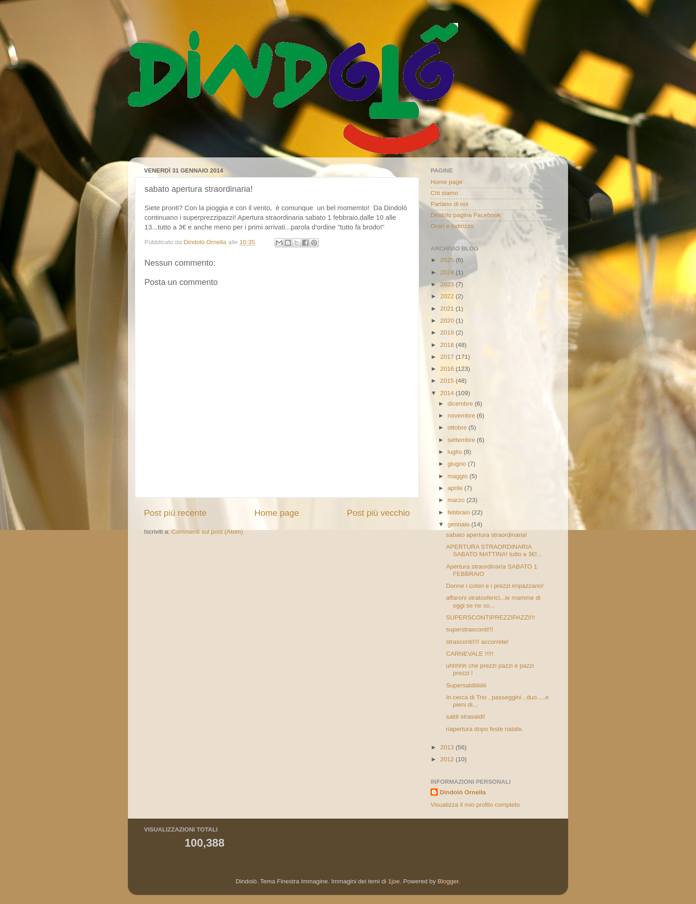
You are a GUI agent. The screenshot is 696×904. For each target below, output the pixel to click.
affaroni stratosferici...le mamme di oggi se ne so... (493, 601)
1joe (394, 881)
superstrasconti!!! (469, 629)
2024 (448, 272)
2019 (448, 332)
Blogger (447, 881)
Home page (276, 513)
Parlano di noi (450, 204)
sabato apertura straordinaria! (486, 534)
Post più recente (175, 513)
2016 (448, 368)
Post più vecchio (378, 513)
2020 (448, 320)
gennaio (459, 524)
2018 (448, 344)
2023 (448, 284)
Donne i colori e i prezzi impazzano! (495, 585)
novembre (462, 415)
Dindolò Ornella (463, 792)
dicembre (461, 403)
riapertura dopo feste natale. (485, 728)
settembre (462, 439)
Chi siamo (444, 193)
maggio (458, 476)
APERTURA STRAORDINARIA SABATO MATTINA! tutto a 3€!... (494, 550)
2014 (448, 393)
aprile (455, 488)
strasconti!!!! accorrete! (477, 641)
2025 (448, 260)
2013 (448, 747)
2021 (448, 308)
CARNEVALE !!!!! (469, 653)
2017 (448, 356)
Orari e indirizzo (452, 226)
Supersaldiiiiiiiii (466, 685)
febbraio (459, 512)
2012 (448, 759)
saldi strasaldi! (466, 716)
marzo (456, 500)
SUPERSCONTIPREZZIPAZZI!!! (490, 617)
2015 (448, 380)
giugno (457, 463)
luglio (455, 451)
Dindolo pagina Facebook (466, 215)
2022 (448, 296)
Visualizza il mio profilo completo (475, 804)
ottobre (458, 427)
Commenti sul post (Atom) (207, 531)
